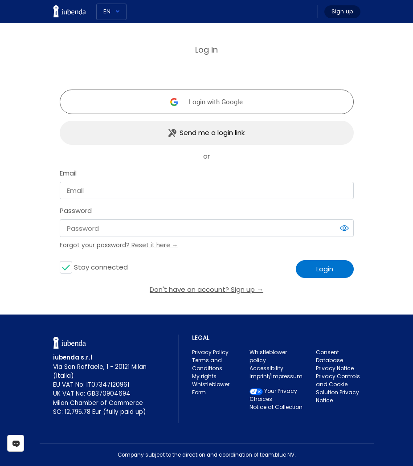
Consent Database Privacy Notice (335, 360)
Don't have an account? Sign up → (206, 289)
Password (76, 210)
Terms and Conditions (207, 364)
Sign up (342, 11)
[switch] (344, 228)
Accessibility (266, 368)
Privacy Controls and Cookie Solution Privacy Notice (338, 388)
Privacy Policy (210, 352)
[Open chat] (15, 443)
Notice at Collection (276, 407)
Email (68, 173)
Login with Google (216, 101)
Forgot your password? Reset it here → (119, 245)
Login (324, 269)
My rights (204, 376)
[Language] (111, 12)
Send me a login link (212, 132)
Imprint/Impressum (276, 376)
